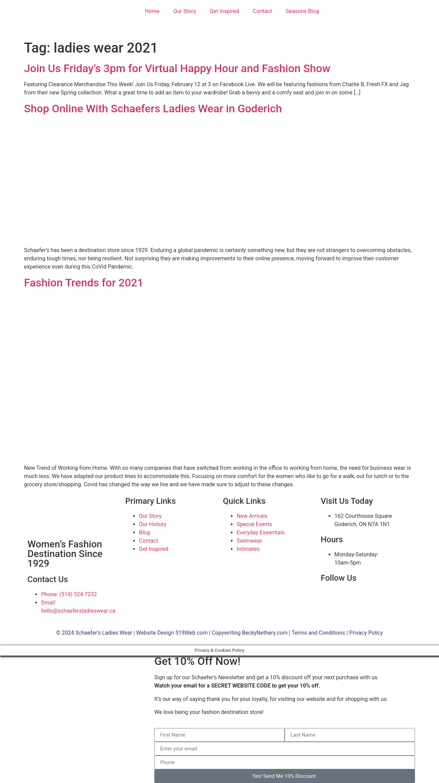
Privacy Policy (366, 632)
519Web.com (191, 632)
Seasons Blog (302, 11)
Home (152, 11)
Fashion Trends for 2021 (83, 282)
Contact (262, 11)
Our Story (184, 11)
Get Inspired (224, 11)
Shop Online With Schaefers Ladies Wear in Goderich (153, 108)
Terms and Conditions (318, 632)
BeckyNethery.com (265, 632)
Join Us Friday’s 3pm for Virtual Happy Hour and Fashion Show (177, 68)
